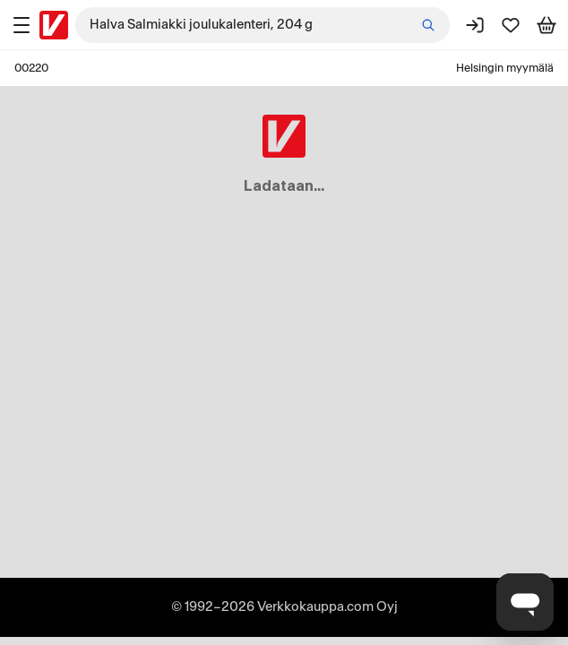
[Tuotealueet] (21, 25)
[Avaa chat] (525, 602)
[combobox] (262, 25)
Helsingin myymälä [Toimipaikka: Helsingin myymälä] (505, 68)
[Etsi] (428, 25)
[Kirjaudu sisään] (475, 25)
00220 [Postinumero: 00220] (31, 68)
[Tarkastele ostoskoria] (546, 25)
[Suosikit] (511, 25)
